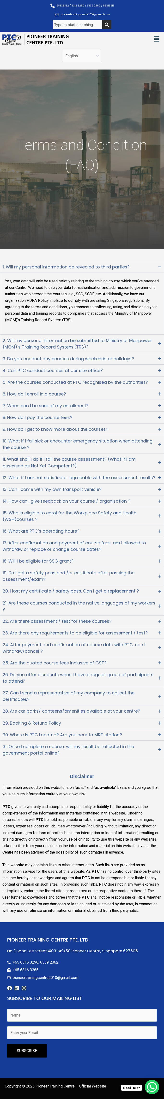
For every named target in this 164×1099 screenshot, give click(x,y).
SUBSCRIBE (27, 1050)
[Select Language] (82, 56)
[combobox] (77, 24)
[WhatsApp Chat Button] (152, 1087)
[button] (157, 39)
